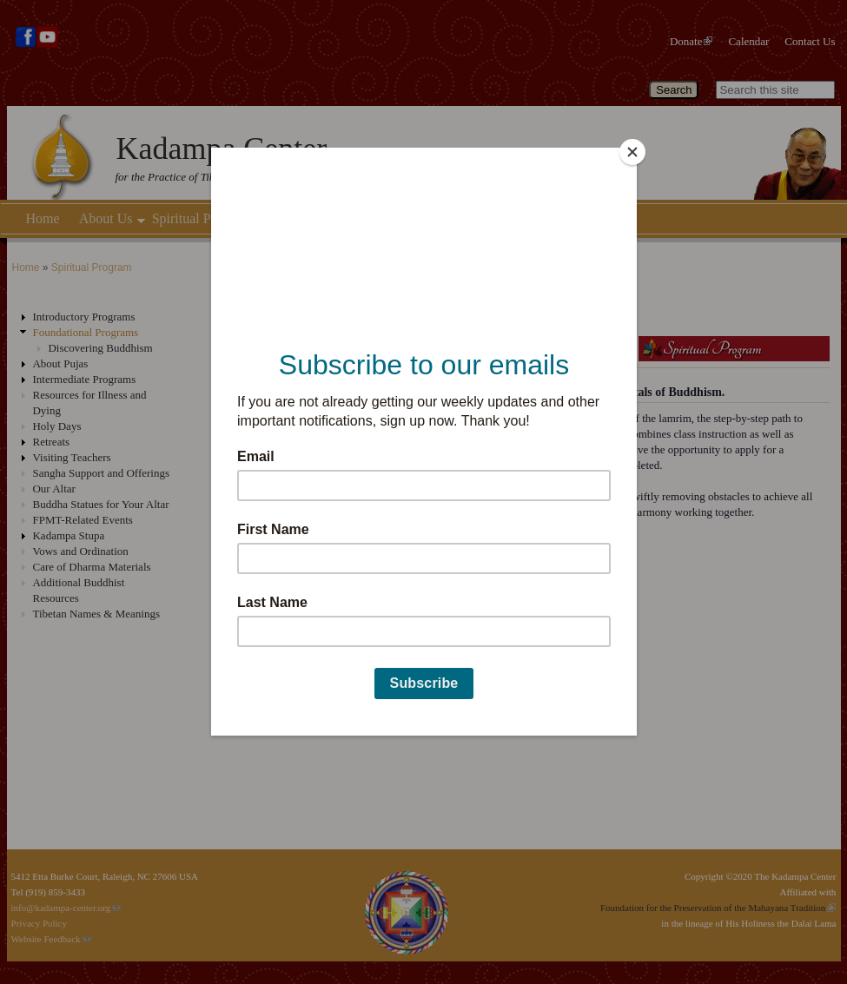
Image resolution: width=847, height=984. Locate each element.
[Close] (632, 152)
